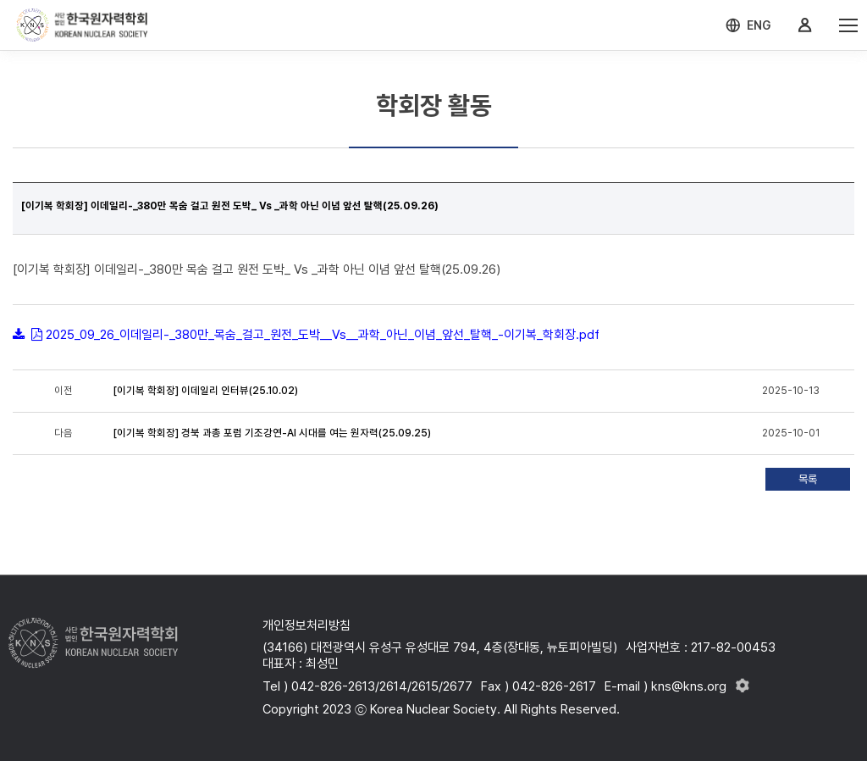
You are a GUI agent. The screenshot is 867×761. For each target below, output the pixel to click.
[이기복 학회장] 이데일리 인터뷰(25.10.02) (205, 391)
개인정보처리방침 (306, 625)
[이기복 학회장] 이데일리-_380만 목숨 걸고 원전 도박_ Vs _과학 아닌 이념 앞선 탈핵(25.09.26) (230, 206)
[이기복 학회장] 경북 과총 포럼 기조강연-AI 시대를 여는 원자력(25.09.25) (272, 433)
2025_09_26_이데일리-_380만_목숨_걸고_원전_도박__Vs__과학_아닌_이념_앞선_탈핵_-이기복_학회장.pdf (322, 334)
